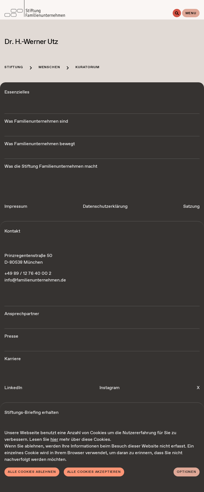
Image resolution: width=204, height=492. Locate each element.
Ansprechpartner (21, 314)
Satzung (191, 206)
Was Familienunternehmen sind (36, 121)
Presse (11, 336)
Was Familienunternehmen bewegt (39, 144)
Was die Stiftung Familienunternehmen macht (50, 166)
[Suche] (177, 13)
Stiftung (13, 67)
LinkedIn (13, 388)
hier (54, 439)
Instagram (109, 388)
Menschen (49, 67)
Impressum (15, 206)
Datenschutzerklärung (105, 206)
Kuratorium (87, 67)
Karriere (12, 359)
